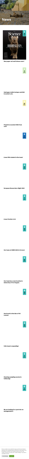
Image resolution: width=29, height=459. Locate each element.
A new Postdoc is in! (10, 219)
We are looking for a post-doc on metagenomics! (13, 410)
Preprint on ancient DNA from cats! (13, 125)
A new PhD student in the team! (13, 157)
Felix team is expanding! (11, 346)
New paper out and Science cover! (14, 61)
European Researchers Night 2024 (14, 188)
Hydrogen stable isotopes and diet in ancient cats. (14, 93)
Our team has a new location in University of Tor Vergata (13, 281)
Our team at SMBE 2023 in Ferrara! (14, 250)
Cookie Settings (5, 456)
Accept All (11, 456)
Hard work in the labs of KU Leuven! (12, 314)
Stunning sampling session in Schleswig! (12, 377)
